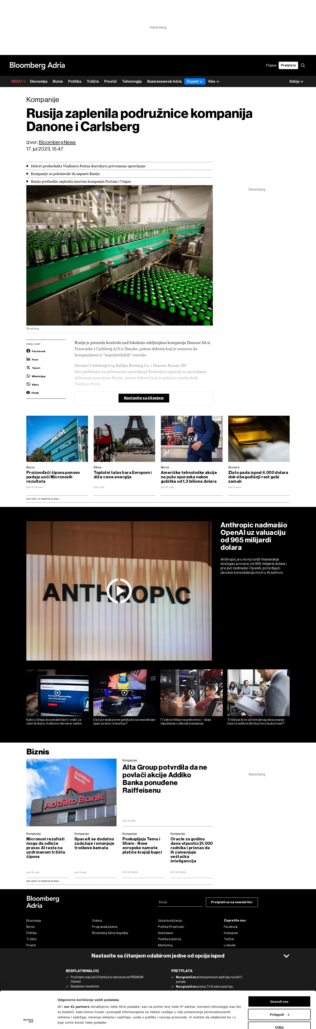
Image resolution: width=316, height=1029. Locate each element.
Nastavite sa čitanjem (144, 398)
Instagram (231, 933)
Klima (98, 467)
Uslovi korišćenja (170, 920)
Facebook (231, 927)
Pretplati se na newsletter (232, 902)
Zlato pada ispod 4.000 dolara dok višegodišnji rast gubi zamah (258, 477)
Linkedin (230, 945)
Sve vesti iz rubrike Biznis (42, 499)
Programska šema (105, 927)
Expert (195, 81)
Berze (30, 467)
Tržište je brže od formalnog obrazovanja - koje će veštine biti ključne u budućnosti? (256, 721)
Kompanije (129, 760)
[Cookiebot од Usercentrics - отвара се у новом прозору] (28, 1020)
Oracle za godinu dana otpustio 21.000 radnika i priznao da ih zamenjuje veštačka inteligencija (192, 850)
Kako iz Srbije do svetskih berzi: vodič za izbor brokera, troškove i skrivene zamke (54, 721)
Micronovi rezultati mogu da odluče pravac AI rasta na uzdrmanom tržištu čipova (45, 848)
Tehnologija (132, 81)
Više (213, 81)
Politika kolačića (169, 939)
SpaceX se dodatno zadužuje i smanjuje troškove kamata (94, 843)
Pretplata (288, 65)
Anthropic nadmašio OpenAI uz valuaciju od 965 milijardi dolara (254, 536)
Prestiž (110, 81)
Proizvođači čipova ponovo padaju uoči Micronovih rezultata (53, 477)
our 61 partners (77, 972)
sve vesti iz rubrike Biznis (42, 881)
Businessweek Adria (164, 81)
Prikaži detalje (68, 1020)
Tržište (93, 81)
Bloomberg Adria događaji (110, 933)
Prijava (271, 65)
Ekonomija (38, 81)
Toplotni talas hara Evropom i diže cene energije (123, 474)
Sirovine (233, 467)
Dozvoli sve (279, 967)
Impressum (165, 933)
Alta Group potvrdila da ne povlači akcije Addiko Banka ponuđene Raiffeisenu (164, 778)
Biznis (58, 81)
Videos (97, 920)
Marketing (165, 945)
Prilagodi (279, 980)
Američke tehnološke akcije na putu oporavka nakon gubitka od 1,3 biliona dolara (189, 477)
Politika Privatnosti (171, 927)
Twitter (229, 939)
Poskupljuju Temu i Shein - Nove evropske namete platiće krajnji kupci (142, 845)
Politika (74, 81)
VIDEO (18, 81)
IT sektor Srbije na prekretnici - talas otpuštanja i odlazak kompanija (185, 721)
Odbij (279, 992)
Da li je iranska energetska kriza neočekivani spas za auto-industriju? (124, 721)
